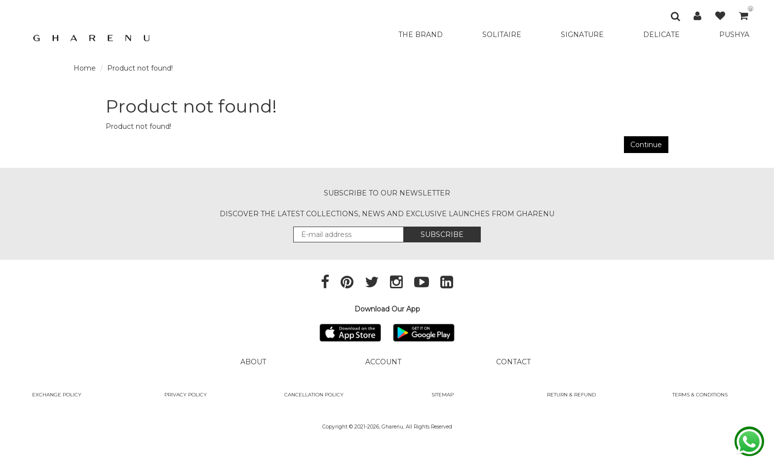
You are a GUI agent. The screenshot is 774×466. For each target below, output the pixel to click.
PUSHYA (734, 34)
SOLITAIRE (501, 34)
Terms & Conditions (700, 394)
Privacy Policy (185, 394)
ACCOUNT (383, 361)
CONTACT (513, 361)
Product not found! (140, 68)
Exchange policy (56, 394)
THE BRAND (420, 34)
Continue (646, 144)
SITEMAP (442, 394)
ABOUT (253, 361)
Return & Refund (571, 394)
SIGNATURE (582, 34)
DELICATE (661, 34)
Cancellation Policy (314, 394)
